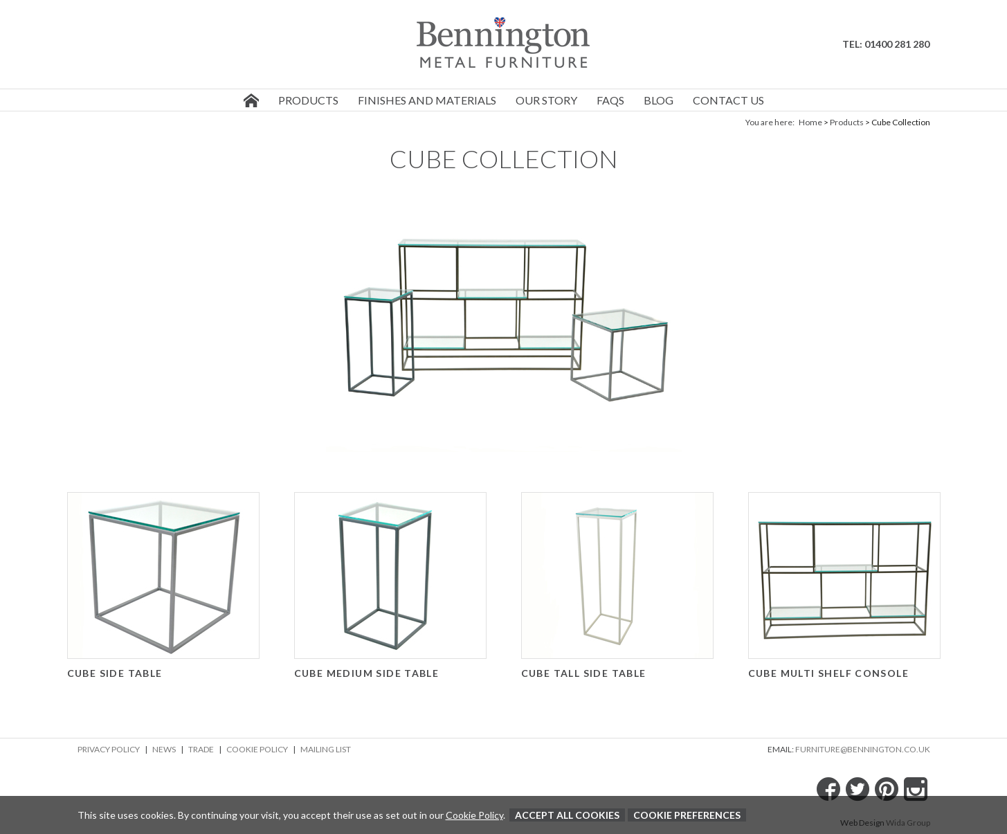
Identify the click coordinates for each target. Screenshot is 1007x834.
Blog (658, 100)
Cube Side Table (115, 673)
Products (308, 100)
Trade (201, 749)
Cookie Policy (257, 749)
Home (810, 122)
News (164, 749)
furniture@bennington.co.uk (862, 749)
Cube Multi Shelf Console (828, 673)
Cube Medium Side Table (366, 673)
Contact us (728, 100)
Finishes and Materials (427, 100)
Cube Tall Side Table (583, 673)
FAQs (610, 100)
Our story (546, 100)
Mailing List (325, 749)
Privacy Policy (109, 749)
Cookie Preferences (687, 815)
